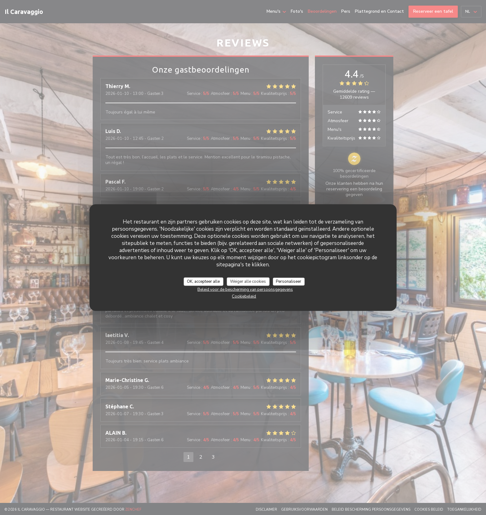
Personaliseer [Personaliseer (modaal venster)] (288, 281)
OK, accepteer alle (203, 281)
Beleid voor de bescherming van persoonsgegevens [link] (245, 289)
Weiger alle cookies (248, 281)
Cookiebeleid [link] (244, 296)
